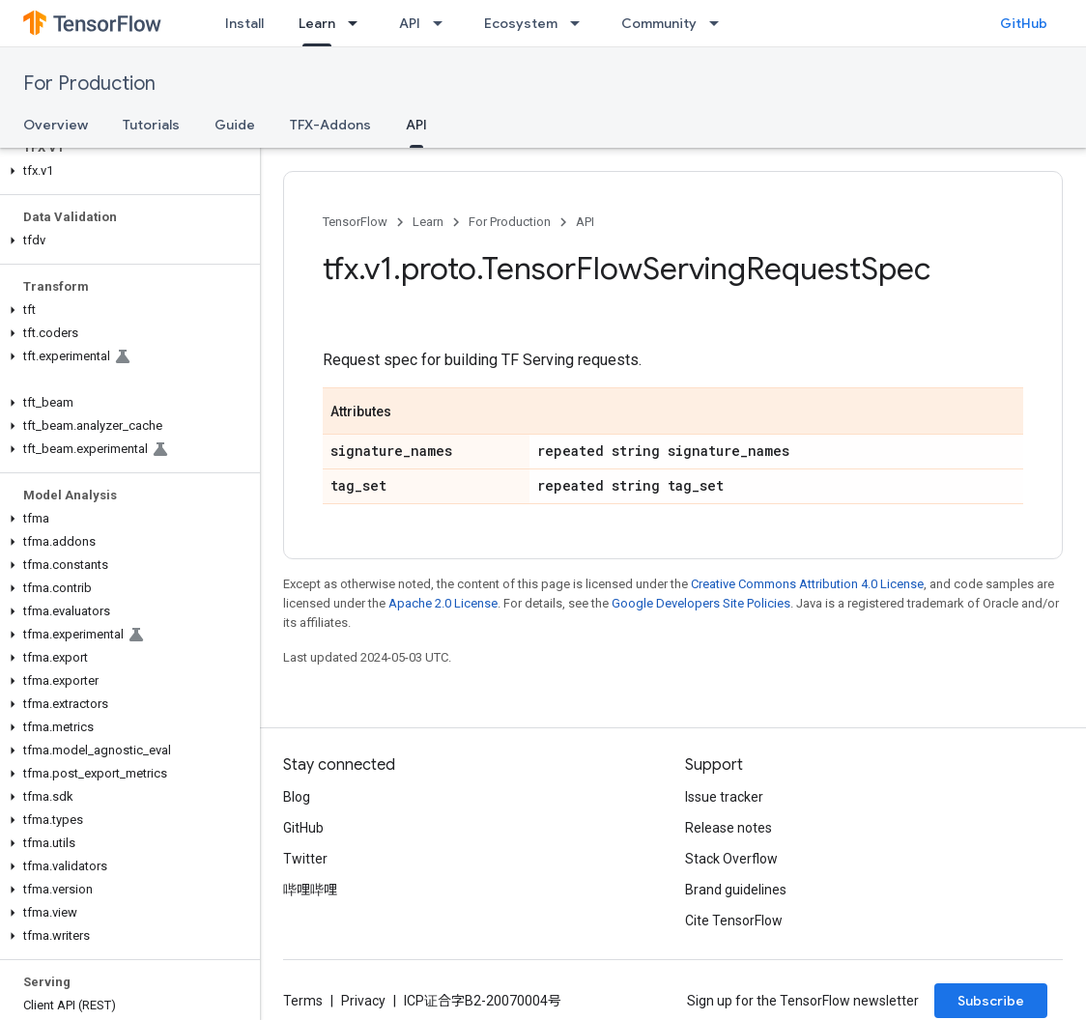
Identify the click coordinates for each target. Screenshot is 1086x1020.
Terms (303, 1000)
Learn (428, 221)
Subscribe (990, 1000)
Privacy (363, 1000)
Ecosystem (520, 23)
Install (244, 23)
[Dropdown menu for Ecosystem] (580, 23)
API (409, 23)
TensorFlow (355, 221)
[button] (126, 171)
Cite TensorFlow (734, 920)
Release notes (728, 828)
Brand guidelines (735, 889)
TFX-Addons (330, 124)
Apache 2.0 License (443, 603)
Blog (296, 797)
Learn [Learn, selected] (317, 23)
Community (659, 23)
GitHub (1023, 23)
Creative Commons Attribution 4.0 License (807, 584)
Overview (55, 124)
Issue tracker (724, 797)
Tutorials (151, 124)
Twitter (305, 858)
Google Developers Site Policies (701, 603)
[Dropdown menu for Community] (720, 23)
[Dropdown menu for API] (443, 23)
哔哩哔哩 (310, 889)
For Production (89, 83)
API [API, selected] (416, 124)
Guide (234, 124)
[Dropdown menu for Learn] (358, 23)
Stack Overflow (731, 858)
